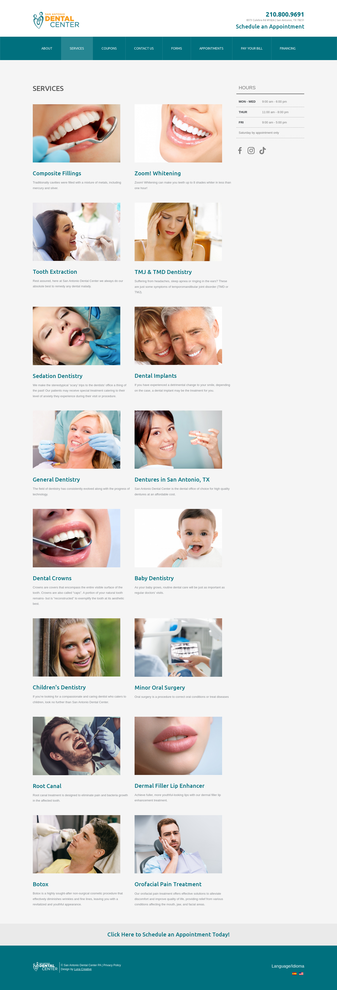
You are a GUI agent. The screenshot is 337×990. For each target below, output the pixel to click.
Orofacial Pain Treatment (168, 884)
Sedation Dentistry (57, 376)
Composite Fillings (57, 173)
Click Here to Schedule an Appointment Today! (168, 934)
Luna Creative (83, 969)
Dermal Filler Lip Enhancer (170, 786)
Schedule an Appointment (270, 26)
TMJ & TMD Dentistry (163, 272)
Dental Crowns (52, 578)
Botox (40, 884)
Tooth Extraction (55, 272)
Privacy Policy (112, 965)
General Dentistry (56, 479)
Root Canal (47, 786)
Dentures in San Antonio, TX (172, 479)
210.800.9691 (285, 14)
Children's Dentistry (59, 687)
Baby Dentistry (154, 578)
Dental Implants (156, 376)
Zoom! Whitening (158, 173)
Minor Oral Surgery (160, 687)
